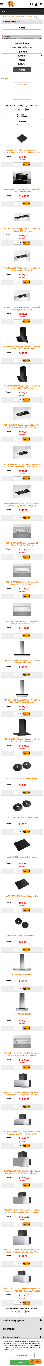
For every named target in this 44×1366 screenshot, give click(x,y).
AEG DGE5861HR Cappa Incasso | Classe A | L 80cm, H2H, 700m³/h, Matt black (22, 504)
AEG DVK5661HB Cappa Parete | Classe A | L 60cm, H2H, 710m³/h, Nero (22, 386)
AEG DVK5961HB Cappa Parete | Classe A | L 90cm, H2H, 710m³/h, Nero (22, 347)
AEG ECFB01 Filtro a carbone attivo (22, 857)
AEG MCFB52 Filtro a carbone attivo (22, 935)
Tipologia (22, 51)
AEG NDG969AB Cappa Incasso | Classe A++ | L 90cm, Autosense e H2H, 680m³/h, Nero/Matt (22, 427)
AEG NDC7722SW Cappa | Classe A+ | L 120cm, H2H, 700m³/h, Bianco (22, 622)
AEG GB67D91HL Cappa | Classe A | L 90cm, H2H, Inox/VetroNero (22, 661)
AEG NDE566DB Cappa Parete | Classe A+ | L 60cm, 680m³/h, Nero (22, 308)
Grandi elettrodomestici (27, 38)
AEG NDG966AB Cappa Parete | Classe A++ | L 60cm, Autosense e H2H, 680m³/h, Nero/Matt (22, 466)
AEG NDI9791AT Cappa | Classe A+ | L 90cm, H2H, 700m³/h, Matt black (22, 740)
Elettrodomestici (7, 12)
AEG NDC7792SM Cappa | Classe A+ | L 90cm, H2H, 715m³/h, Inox (22, 544)
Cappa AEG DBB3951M (22, 974)
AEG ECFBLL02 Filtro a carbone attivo (22, 896)
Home (4, 38)
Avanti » (28, 109)
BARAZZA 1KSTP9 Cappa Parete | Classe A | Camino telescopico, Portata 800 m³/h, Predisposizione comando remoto (22, 1251)
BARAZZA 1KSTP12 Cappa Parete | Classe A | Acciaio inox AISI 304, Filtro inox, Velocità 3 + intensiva (22, 1290)
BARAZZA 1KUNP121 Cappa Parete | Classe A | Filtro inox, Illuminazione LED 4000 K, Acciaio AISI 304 (22, 1212)
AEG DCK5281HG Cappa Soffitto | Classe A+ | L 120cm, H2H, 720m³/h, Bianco (22, 1054)
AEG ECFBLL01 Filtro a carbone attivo (22, 817)
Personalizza (22, 1355)
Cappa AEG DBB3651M (22, 1014)
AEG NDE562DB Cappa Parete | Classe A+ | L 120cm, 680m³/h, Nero (22, 229)
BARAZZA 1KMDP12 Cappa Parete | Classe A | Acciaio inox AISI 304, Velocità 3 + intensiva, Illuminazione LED (22, 1133)
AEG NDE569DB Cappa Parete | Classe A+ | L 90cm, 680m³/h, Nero (22, 269)
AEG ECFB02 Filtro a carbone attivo (22, 778)
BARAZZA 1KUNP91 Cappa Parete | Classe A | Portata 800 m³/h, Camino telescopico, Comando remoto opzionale (22, 1173)
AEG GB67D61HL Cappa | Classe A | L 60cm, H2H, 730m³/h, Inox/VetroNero (22, 701)
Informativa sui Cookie (15, 1349)
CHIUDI (42, 1341)
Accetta (22, 1362)
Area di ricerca (22, 43)
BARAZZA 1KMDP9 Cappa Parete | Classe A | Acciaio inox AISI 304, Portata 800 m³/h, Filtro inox (22, 1094)
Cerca (22, 27)
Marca (22, 59)
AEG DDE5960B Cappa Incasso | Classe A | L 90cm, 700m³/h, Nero (22, 190)
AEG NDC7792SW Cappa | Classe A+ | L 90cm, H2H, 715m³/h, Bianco (22, 583)
